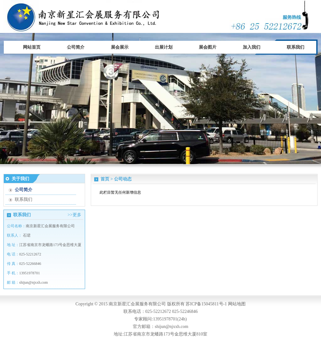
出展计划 (163, 47)
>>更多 (74, 214)
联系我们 (295, 47)
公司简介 (75, 47)
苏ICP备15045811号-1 (206, 304)
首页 (105, 179)
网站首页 (32, 47)
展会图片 (207, 47)
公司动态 (123, 179)
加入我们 (251, 47)
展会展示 (119, 47)
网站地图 (237, 304)
